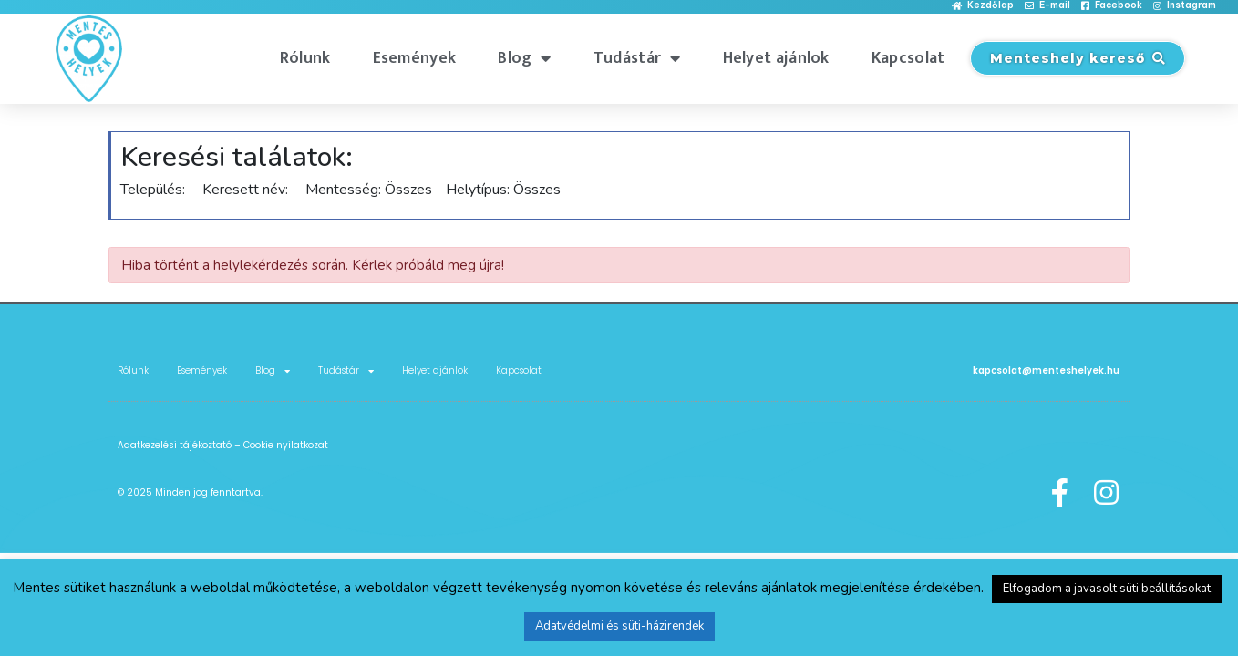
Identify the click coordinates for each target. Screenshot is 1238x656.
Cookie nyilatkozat (285, 445)
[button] (982, 6)
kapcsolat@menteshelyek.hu (1046, 370)
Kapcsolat (908, 58)
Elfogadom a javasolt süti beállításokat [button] (1107, 588)
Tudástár (637, 58)
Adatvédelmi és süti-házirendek (619, 626)
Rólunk (305, 58)
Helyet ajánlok (776, 58)
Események (415, 58)
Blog (525, 58)
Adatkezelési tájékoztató (175, 445)
